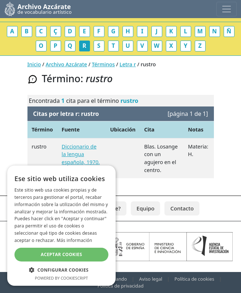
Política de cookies (194, 279)
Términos (103, 64)
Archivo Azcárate (66, 64)
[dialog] (61, 226)
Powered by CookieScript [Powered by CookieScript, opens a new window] (61, 278)
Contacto (182, 208)
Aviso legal (150, 279)
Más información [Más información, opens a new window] (74, 240)
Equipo (146, 208)
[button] (61, 269)
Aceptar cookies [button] (61, 254)
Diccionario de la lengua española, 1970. (81, 154)
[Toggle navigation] (226, 9)
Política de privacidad (121, 285)
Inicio (34, 64)
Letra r (128, 64)
